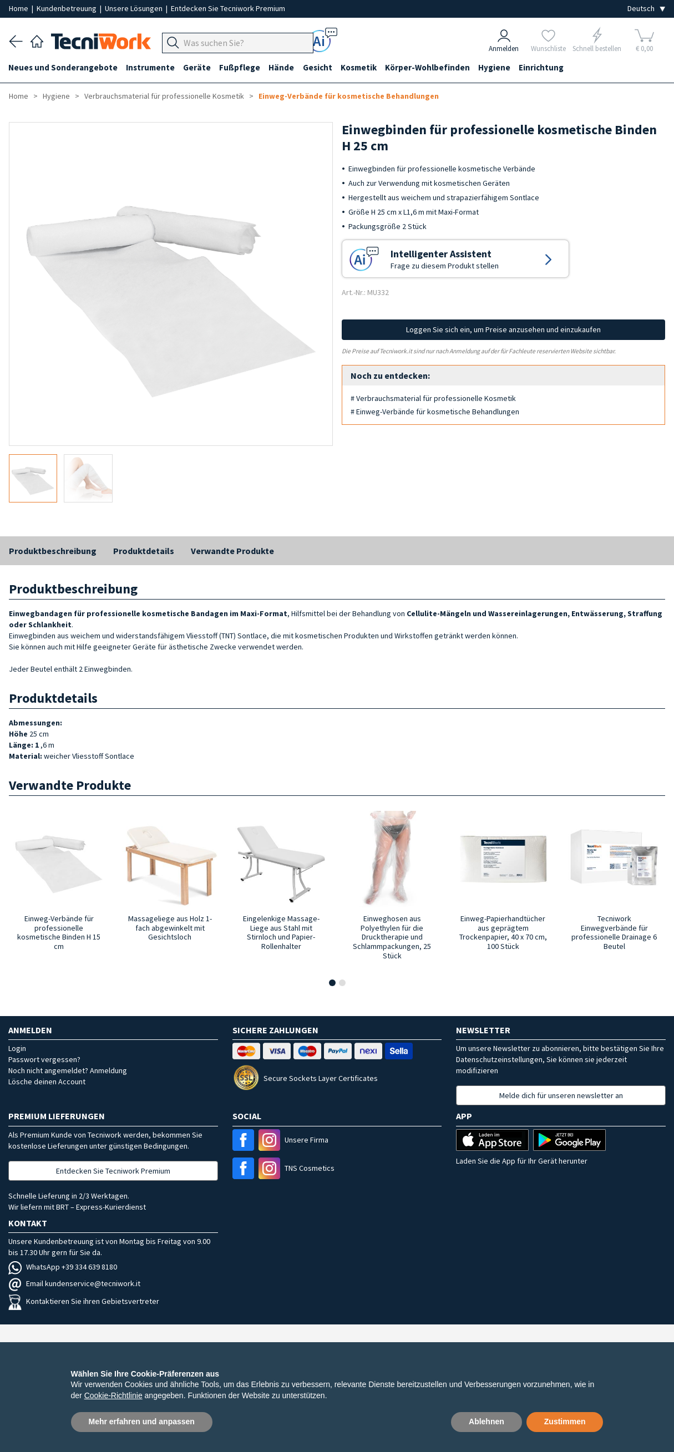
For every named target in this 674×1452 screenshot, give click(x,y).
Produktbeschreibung (53, 550)
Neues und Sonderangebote (63, 67)
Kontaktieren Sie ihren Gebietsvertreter (83, 1301)
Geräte (198, 67)
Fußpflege (241, 67)
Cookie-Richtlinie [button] (113, 1395)
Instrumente (151, 67)
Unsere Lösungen (134, 8)
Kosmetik (362, 67)
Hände (284, 67)
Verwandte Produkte (232, 550)
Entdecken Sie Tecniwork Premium (228, 8)
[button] (332, 982)
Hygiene (499, 67)
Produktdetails (143, 550)
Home (19, 8)
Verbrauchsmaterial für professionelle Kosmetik (164, 96)
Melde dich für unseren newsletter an (561, 1095)
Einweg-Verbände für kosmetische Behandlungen (349, 96)
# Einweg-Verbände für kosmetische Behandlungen (435, 412)
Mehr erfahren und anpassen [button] (142, 1421)
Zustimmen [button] (565, 1421)
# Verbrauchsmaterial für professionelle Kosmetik (433, 398)
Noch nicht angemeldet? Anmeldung (67, 1070)
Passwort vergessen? (44, 1059)
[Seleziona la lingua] (646, 8)
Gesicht (320, 67)
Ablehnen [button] (486, 1421)
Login (17, 1048)
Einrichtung (546, 67)
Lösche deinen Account (46, 1082)
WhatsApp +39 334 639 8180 (62, 1267)
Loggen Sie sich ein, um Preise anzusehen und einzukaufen (503, 329)
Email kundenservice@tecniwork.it (74, 1283)
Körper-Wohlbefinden (431, 67)
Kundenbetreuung (67, 8)
